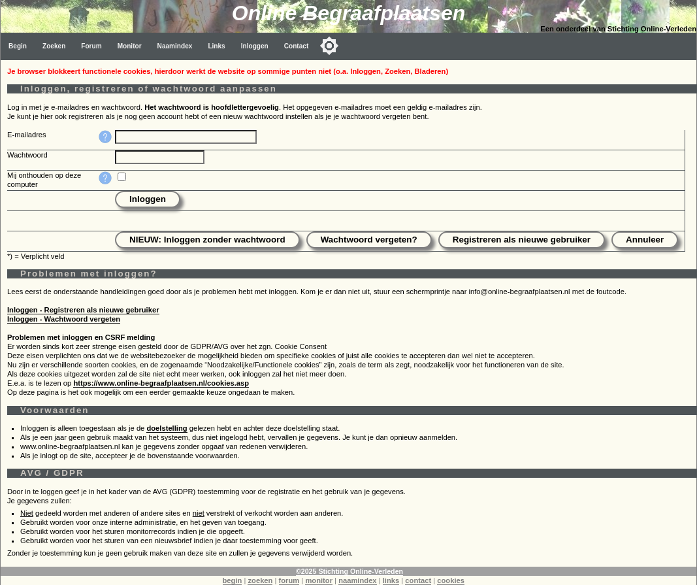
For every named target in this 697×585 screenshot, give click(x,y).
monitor (318, 580)
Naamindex (175, 46)
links (391, 580)
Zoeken (53, 46)
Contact (296, 46)
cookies (450, 580)
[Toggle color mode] (329, 46)
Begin (17, 46)
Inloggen (254, 46)
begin (232, 580)
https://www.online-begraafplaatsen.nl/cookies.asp (161, 383)
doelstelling (166, 428)
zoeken (260, 580)
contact (418, 580)
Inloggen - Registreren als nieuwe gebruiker (83, 310)
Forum (91, 46)
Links (216, 46)
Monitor (130, 46)
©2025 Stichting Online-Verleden (349, 571)
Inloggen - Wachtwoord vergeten (63, 319)
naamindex (357, 580)
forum (289, 580)
